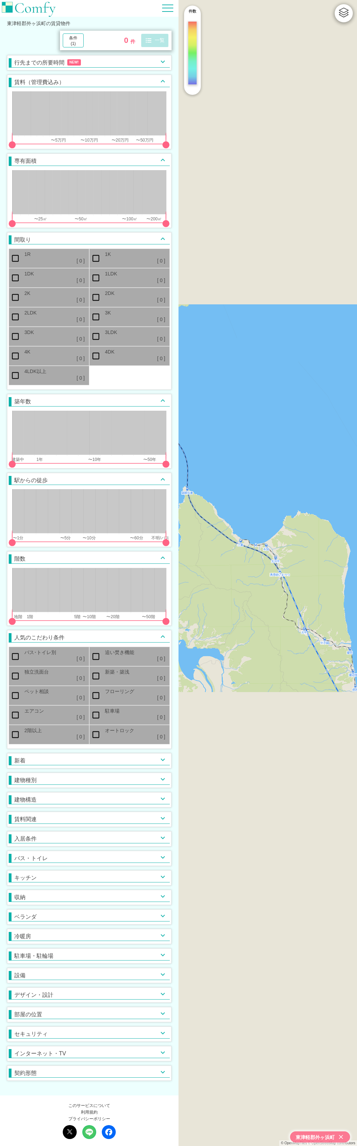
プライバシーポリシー (89, 1118)
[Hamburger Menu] (167, 8)
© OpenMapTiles (294, 1143)
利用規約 (89, 1112)
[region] (267, 573)
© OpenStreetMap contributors (331, 1143)
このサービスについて (89, 1105)
